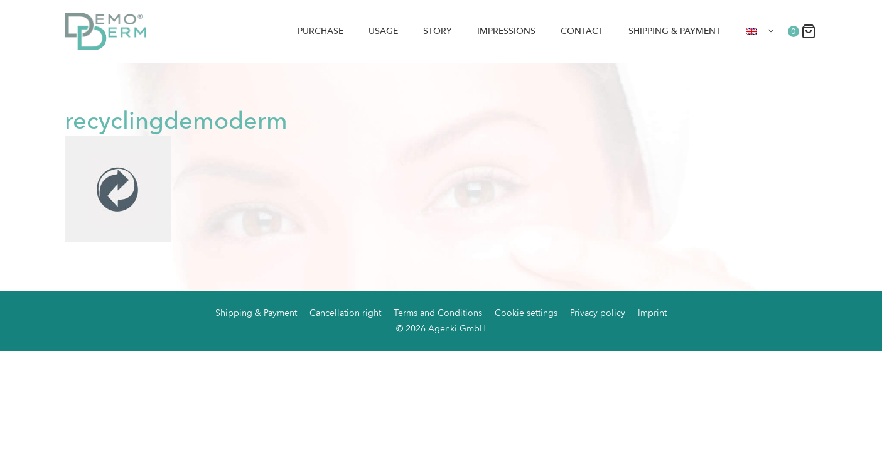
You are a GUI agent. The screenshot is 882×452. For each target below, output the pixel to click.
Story (437, 31)
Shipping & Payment (674, 31)
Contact (582, 31)
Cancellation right (345, 313)
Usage (383, 31)
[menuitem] (760, 31)
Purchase (320, 31)
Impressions (506, 31)
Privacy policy (597, 313)
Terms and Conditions (438, 313)
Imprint (652, 313)
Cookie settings (526, 313)
